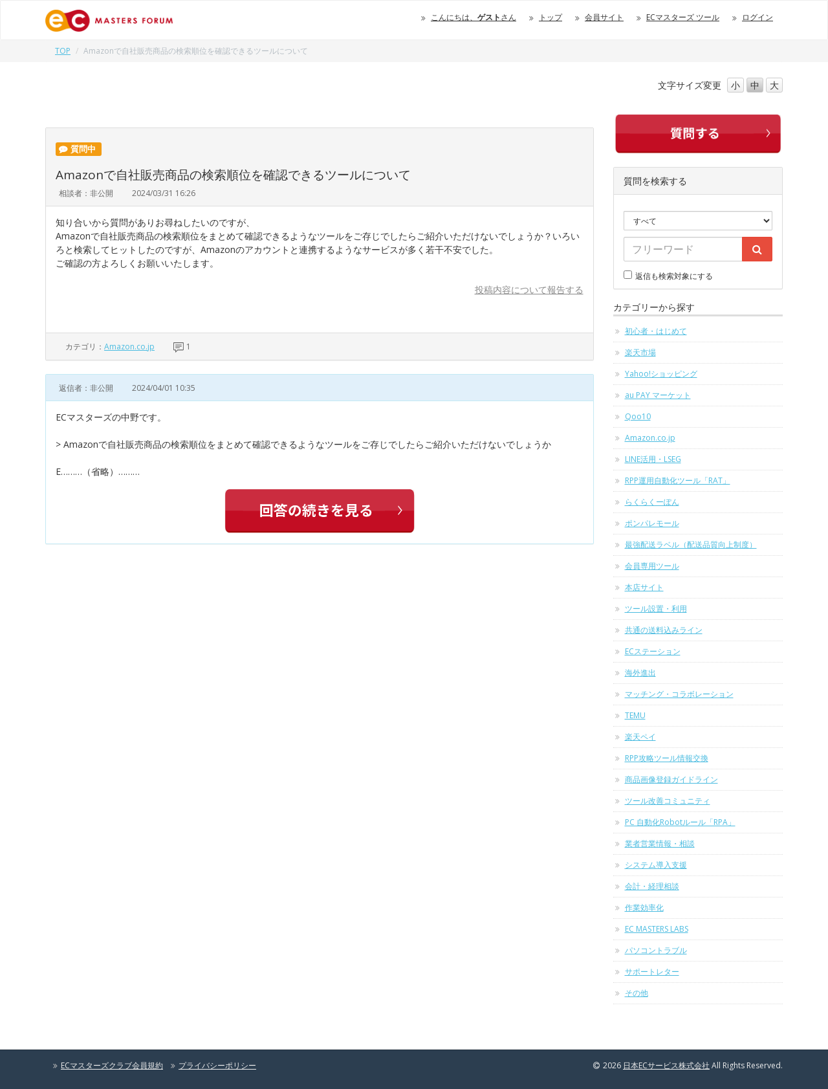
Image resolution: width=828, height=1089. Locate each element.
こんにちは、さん (473, 17)
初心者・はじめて (656, 330)
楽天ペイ (640, 736)
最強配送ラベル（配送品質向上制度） (691, 544)
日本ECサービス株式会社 (666, 1065)
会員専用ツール (652, 565)
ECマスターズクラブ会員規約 (112, 1065)
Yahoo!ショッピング (661, 373)
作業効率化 (644, 907)
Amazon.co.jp (129, 346)
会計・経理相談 (652, 886)
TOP (63, 50)
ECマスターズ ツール (682, 17)
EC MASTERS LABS (656, 928)
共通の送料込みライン (664, 629)
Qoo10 (638, 416)
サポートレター (652, 971)
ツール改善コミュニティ (667, 800)
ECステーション (653, 651)
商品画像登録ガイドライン (671, 779)
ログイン (757, 17)
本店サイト (644, 587)
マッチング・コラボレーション (679, 693)
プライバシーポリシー (217, 1065)
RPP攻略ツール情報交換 (666, 758)
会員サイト (604, 17)
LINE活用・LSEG (653, 459)
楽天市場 (640, 352)
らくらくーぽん (652, 501)
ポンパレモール (652, 523)
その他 (636, 992)
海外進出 (640, 672)
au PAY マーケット (658, 395)
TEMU (635, 715)
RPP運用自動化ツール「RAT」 (677, 480)
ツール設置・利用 (656, 608)
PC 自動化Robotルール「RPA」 (680, 822)
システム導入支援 (656, 864)
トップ (550, 17)
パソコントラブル (656, 950)
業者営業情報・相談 (660, 843)
